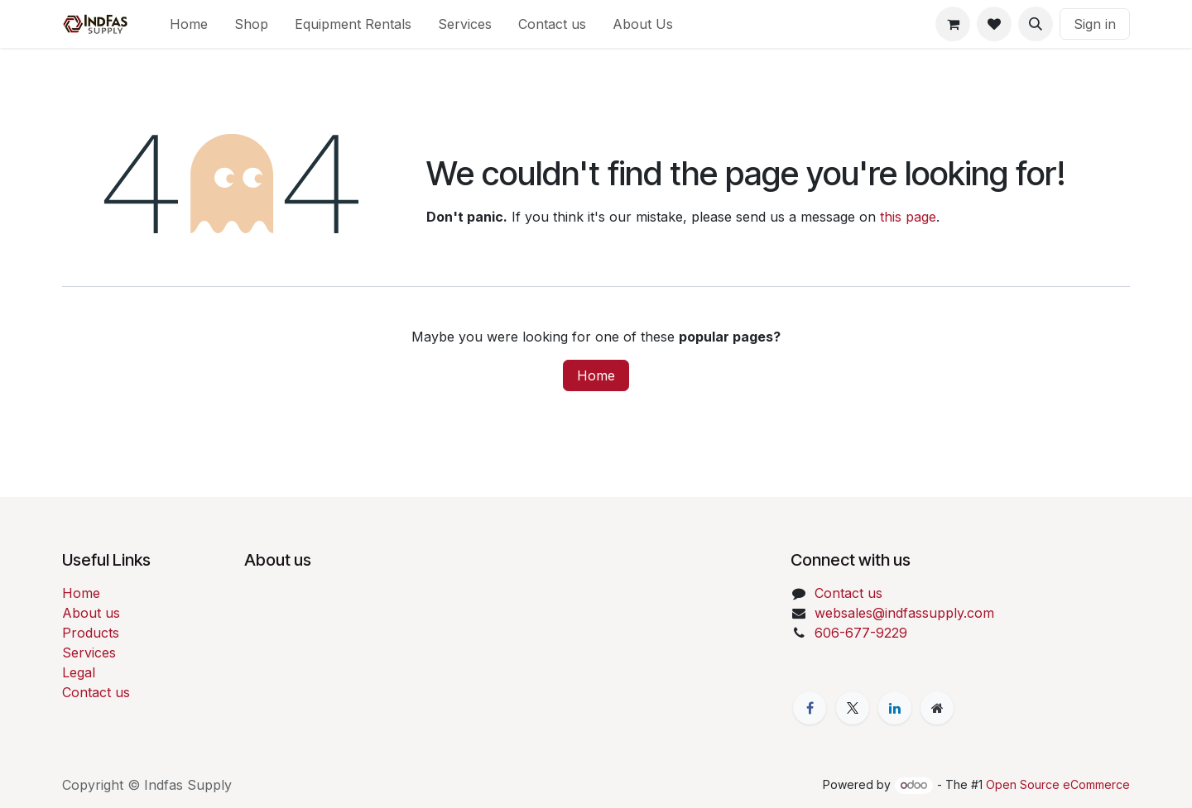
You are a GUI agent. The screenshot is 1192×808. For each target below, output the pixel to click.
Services (89, 652)
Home (596, 375)
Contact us (96, 692)
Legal (78, 672)
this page (908, 216)
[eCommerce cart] (952, 24)
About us (91, 613)
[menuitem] (188, 24)
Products (90, 632)
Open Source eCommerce (1058, 784)
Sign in (1095, 24)
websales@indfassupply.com (904, 613)
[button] (1035, 24)
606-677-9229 (861, 632)
